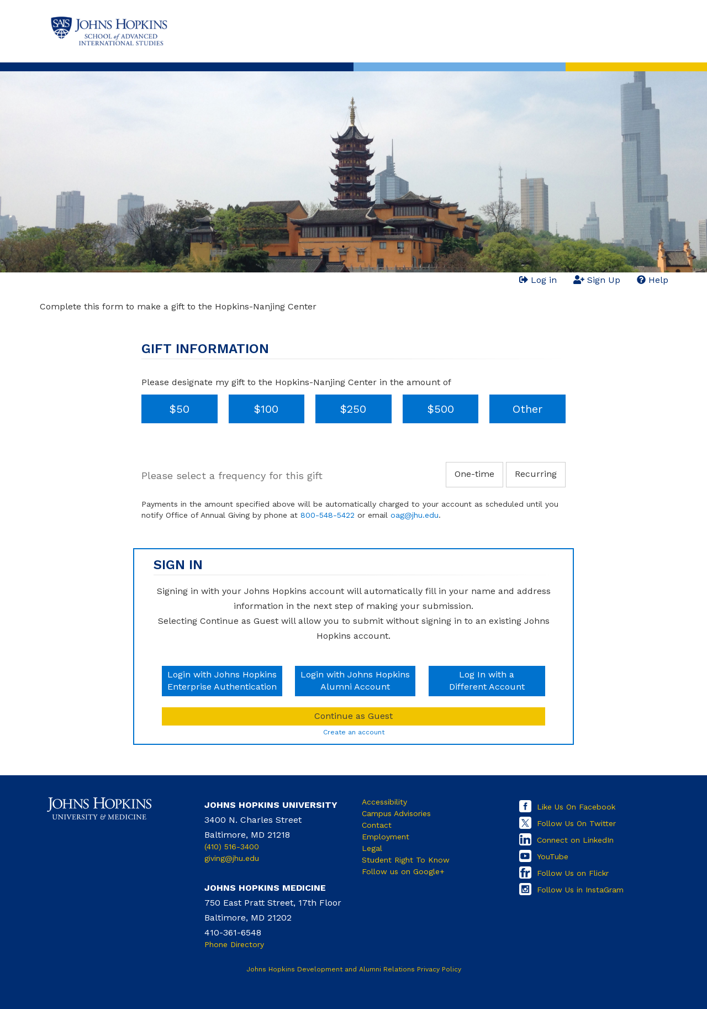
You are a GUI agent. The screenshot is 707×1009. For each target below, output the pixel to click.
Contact (377, 825)
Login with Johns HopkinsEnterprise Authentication (222, 680)
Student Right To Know (406, 859)
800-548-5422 (327, 515)
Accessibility (384, 801)
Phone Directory (234, 944)
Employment (385, 836)
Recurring (536, 474)
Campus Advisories (396, 813)
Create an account (353, 732)
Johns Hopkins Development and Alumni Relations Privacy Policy (353, 969)
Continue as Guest (353, 716)
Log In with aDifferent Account (487, 680)
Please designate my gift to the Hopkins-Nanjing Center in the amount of (296, 382)
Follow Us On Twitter (576, 823)
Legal (372, 848)
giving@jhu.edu (231, 858)
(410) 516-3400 (231, 846)
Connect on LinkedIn (575, 839)
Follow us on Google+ (403, 871)
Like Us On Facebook (576, 806)
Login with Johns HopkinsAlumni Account (355, 680)
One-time (474, 474)
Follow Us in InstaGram (580, 889)
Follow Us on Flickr (573, 873)
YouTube (552, 856)
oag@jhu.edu (415, 515)
